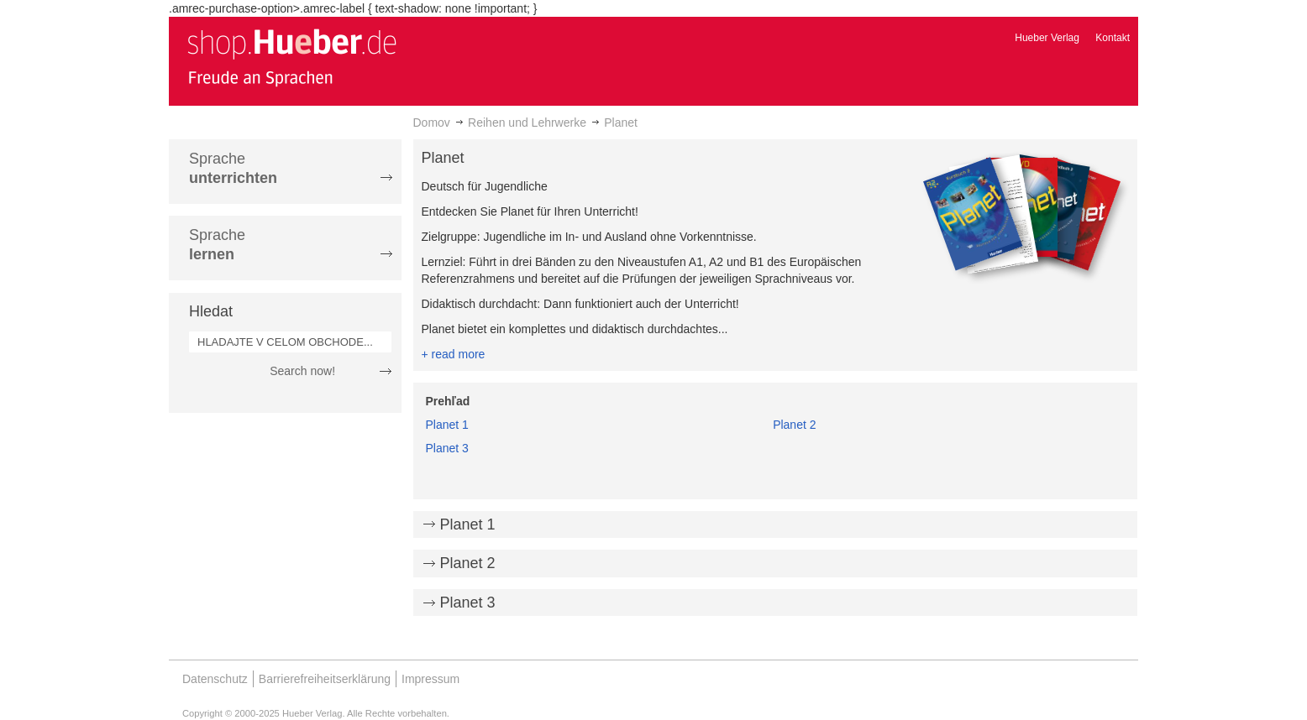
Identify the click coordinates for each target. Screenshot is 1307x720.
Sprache (233, 168)
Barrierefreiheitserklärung (325, 679)
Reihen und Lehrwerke (527, 122)
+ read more (454, 354)
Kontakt (1112, 38)
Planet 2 (794, 424)
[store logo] (291, 57)
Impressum (430, 679)
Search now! (302, 371)
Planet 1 (447, 424)
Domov (431, 122)
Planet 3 (447, 448)
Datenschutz (215, 679)
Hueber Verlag (1047, 38)
